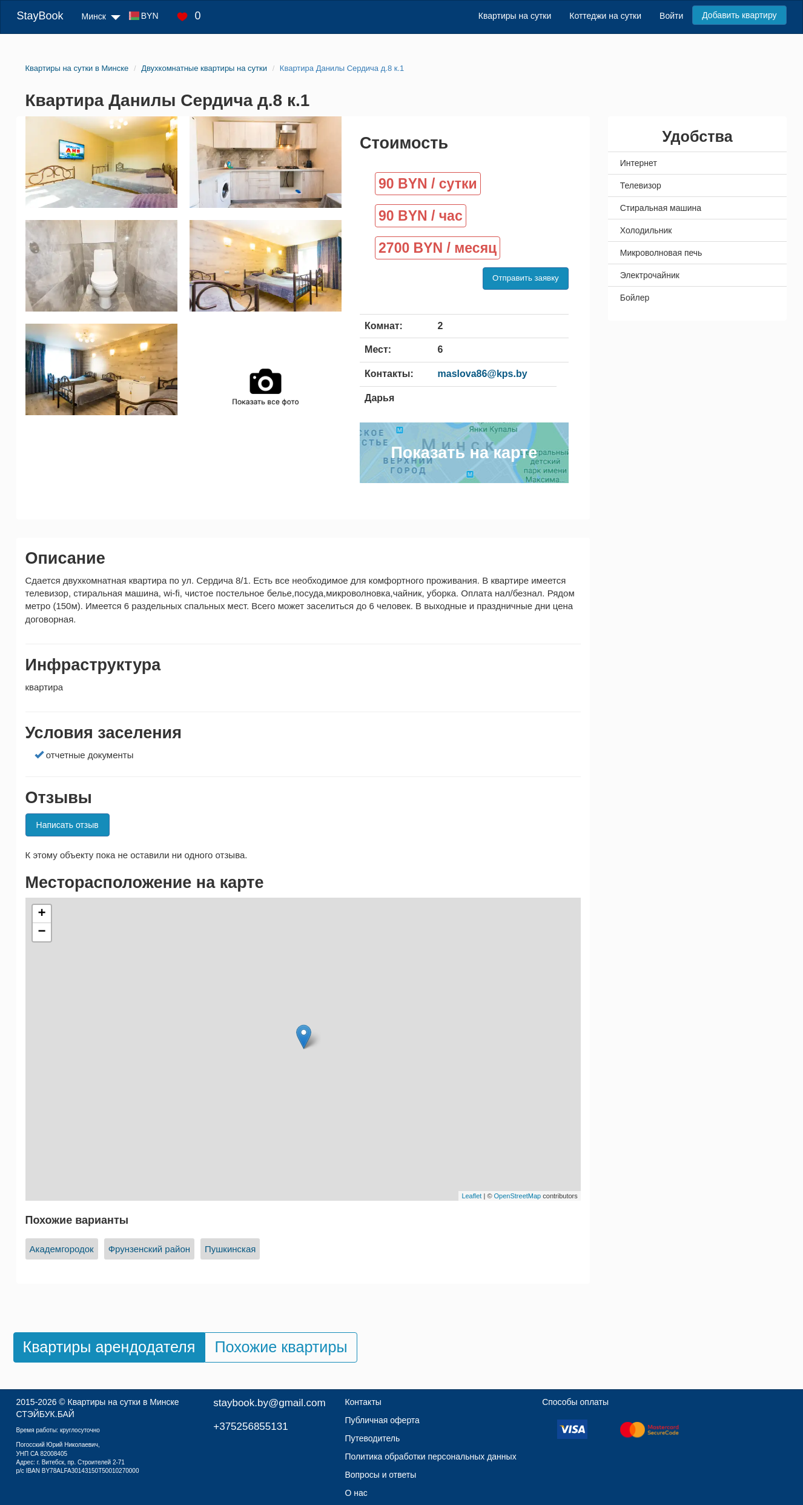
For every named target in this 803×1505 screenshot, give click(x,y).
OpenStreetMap (517, 1196)
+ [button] (41, 914)
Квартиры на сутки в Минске (123, 1402)
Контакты (363, 1402)
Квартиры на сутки (514, 16)
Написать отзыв (67, 825)
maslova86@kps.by (482, 374)
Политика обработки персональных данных (430, 1456)
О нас (356, 1493)
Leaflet (471, 1196)
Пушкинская (230, 1249)
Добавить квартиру (739, 15)
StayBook (39, 16)
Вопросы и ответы (380, 1475)
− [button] (41, 932)
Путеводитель (372, 1438)
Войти (671, 16)
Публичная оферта (382, 1420)
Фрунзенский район (149, 1249)
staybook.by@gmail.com (269, 1403)
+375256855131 (250, 1426)
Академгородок (62, 1249)
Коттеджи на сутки (605, 16)
